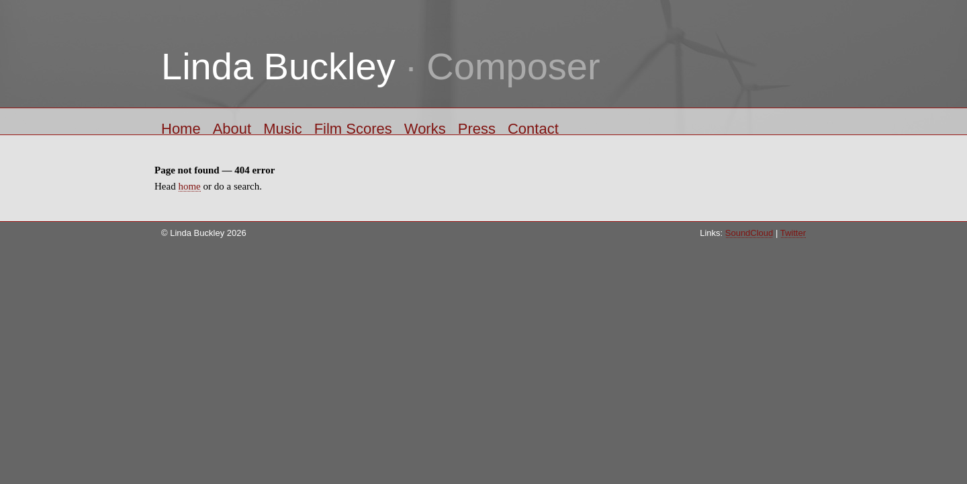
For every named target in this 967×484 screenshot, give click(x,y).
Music (282, 127)
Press (477, 127)
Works (425, 127)
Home (181, 127)
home (189, 186)
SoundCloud (749, 233)
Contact (533, 127)
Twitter (793, 233)
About (232, 127)
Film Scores (353, 127)
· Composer (380, 66)
